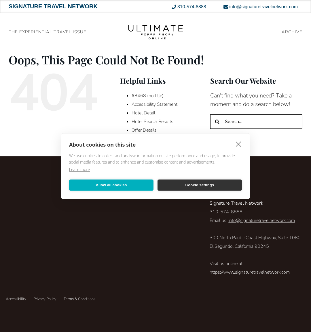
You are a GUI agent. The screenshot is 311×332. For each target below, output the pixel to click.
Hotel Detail (143, 113)
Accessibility (16, 299)
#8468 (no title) (148, 96)
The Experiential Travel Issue (47, 32)
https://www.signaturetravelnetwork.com (250, 272)
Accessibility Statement (154, 104)
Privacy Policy (44, 299)
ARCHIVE (292, 32)
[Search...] (256, 121)
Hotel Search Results (152, 121)
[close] (238, 143)
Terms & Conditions (79, 299)
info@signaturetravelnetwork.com (261, 220)
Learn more (79, 169)
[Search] (217, 121)
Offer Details (144, 130)
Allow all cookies (111, 185)
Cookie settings (199, 185)
